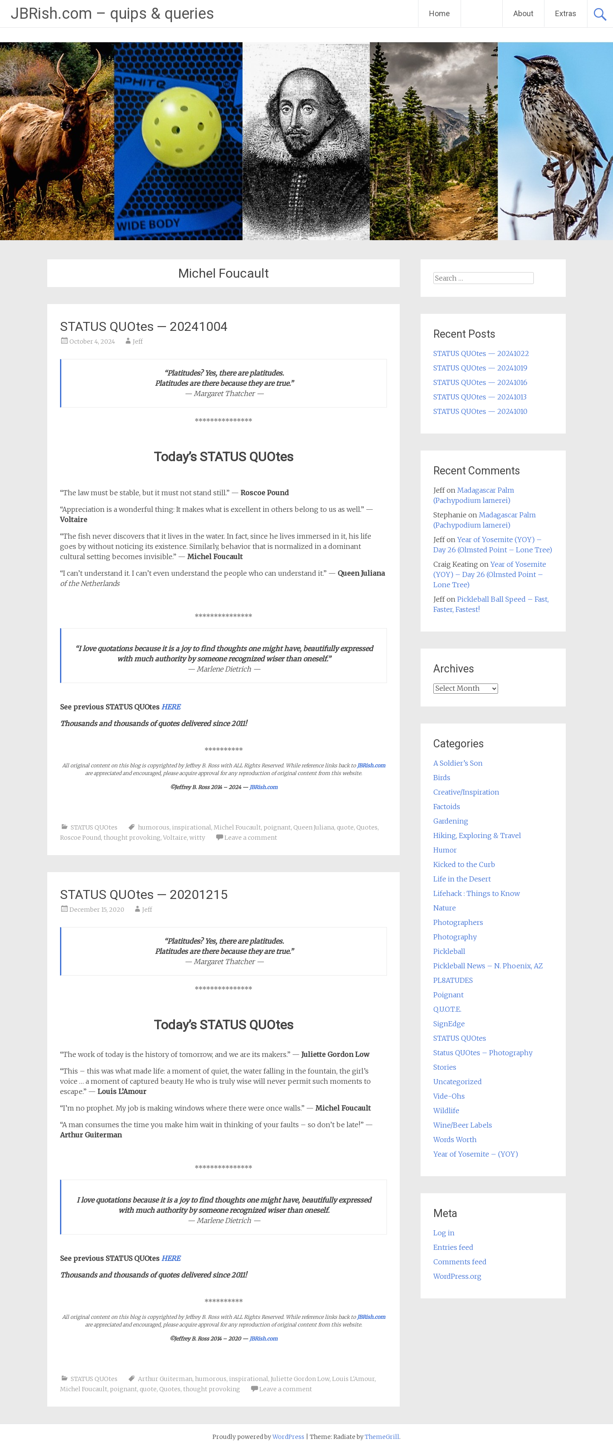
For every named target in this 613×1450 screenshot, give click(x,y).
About (523, 13)
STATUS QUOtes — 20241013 (480, 397)
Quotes (367, 827)
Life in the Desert (462, 879)
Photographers (458, 922)
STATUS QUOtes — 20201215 (144, 894)
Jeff (138, 341)
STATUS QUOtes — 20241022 (481, 353)
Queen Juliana (313, 827)
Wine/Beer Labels (462, 1125)
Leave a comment (250, 837)
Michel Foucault (237, 827)
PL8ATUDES (453, 980)
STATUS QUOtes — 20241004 (144, 326)
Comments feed (460, 1262)
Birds (441, 777)
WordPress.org (457, 1276)
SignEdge (449, 1023)
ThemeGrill (382, 1437)
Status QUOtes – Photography (483, 1052)
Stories (444, 1067)
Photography (455, 937)
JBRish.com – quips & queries (112, 14)
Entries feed (453, 1247)
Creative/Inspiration (466, 792)
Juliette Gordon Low (300, 1379)
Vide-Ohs (449, 1096)
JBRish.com (371, 765)
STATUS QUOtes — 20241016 (480, 382)
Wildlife (446, 1110)
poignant (277, 827)
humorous (153, 827)
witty (197, 837)
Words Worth (455, 1139)
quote (345, 827)
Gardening (450, 821)
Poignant (448, 995)
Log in (444, 1233)
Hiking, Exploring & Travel (477, 835)
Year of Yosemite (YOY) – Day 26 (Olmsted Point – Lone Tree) (489, 574)
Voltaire (175, 837)
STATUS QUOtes (94, 827)
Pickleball (449, 951)
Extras (565, 13)
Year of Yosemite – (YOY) (475, 1154)
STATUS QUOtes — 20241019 (480, 368)
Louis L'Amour (353, 1379)
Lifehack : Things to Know (476, 893)
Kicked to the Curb (464, 864)
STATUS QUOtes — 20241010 (480, 411)
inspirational (191, 827)
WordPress (288, 1437)
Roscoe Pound (80, 837)
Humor (445, 850)
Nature (444, 908)
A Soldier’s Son (458, 763)
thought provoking (131, 837)
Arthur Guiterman (165, 1379)
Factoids (446, 806)
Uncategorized (457, 1081)
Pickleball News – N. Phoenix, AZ (488, 966)
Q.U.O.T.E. (447, 1009)
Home (439, 13)
